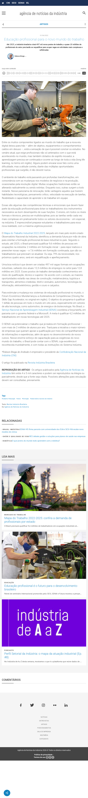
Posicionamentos (44, 765)
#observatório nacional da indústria (43, 436)
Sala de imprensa (44, 769)
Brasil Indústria (11, 467)
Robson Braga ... (20, 61)
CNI (8, 3)
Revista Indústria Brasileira (43, 398)
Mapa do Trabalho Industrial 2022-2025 (25, 247)
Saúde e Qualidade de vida (16, 474)
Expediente (44, 776)
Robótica (7, 478)
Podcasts (9, 688)
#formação (26, 436)
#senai (20, 436)
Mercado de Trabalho (15, 552)
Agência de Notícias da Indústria (16, 444)
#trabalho (5, 436)
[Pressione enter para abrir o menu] (4, 13)
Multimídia (44, 772)
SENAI (21, 3)
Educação (9, 620)
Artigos (44, 762)
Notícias (44, 754)
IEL (27, 3)
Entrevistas (44, 758)
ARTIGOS (44, 24)
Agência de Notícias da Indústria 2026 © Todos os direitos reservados (44, 788)
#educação (12, 436)
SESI (14, 3)
